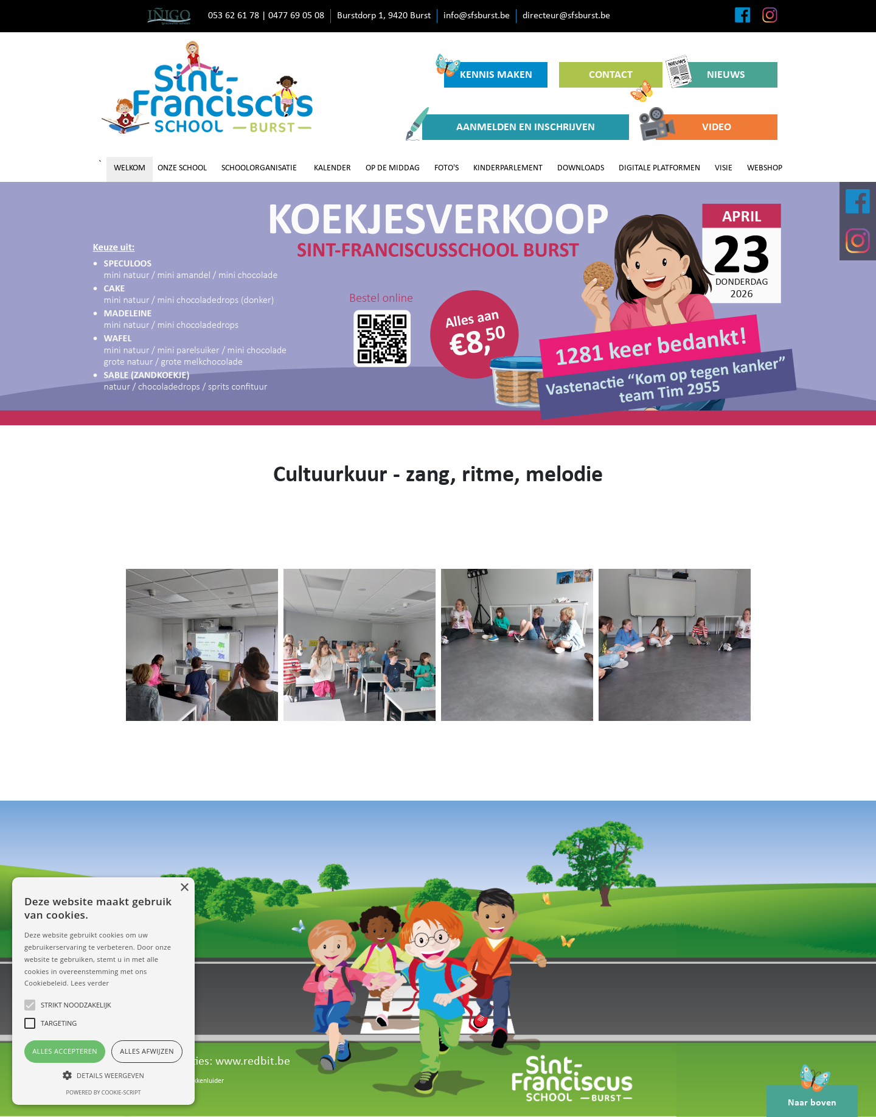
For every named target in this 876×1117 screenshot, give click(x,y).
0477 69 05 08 (296, 16)
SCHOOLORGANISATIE (259, 168)
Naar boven (812, 1096)
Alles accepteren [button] (64, 1051)
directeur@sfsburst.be (566, 16)
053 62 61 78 (233, 16)
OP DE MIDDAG (393, 168)
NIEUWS (709, 75)
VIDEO (693, 127)
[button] (103, 1075)
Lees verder (90, 982)
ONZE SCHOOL (182, 168)
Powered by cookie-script (103, 1092)
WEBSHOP (764, 168)
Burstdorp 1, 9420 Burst (384, 16)
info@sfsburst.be (476, 16)
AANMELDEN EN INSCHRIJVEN (508, 127)
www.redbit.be (252, 1062)
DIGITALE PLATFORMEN (659, 168)
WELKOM (129, 168)
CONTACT (621, 78)
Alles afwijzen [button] (147, 1051)
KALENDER (332, 168)
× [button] (184, 888)
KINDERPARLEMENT (508, 168)
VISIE (723, 168)
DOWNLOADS (580, 168)
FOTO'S (446, 168)
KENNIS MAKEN (488, 71)
